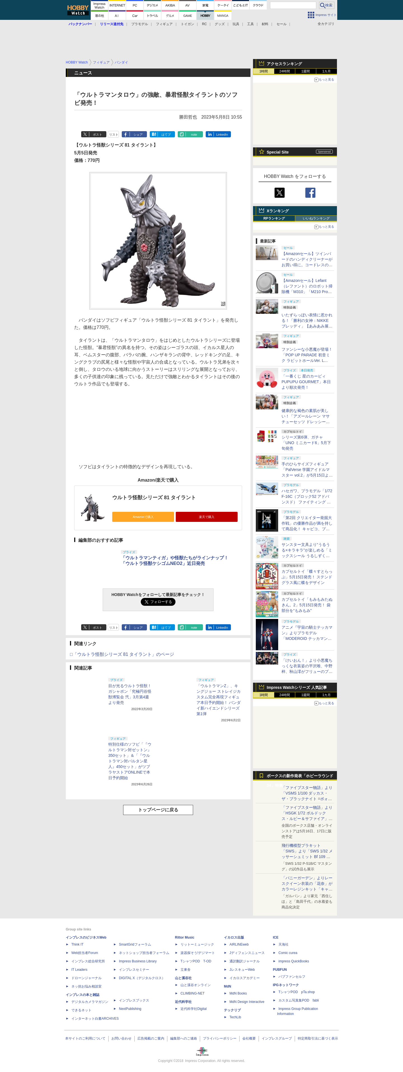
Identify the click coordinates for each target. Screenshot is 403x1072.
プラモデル (139, 24)
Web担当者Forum (84, 953)
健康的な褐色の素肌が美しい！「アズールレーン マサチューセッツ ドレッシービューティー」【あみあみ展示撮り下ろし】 (307, 421)
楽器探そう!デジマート (198, 953)
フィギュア (164, 24)
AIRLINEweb (239, 944)
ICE (275, 937)
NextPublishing (130, 1009)
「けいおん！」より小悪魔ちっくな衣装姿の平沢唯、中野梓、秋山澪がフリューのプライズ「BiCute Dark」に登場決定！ (307, 671)
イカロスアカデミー (244, 978)
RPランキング (274, 218)
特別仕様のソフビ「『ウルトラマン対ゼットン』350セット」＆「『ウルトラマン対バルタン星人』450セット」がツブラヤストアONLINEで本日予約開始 (129, 761)
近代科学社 (183, 1002)
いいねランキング (316, 218)
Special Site (278, 152)
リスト (113, 134)
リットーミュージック (197, 944)
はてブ (166, 134)
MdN (227, 986)
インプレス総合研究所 (88, 961)
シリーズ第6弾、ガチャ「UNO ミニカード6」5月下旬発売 (306, 443)
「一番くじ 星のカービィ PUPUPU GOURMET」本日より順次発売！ (306, 382)
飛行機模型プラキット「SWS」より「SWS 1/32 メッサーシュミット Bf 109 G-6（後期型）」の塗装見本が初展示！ (307, 856)
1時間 (263, 71)
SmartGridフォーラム (135, 944)
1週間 (305, 71)
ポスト (97, 134)
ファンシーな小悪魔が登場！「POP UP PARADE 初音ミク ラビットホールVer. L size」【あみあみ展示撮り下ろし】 (307, 360)
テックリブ (232, 1010)
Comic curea (287, 953)
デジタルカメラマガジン (89, 1002)
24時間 (284, 71)
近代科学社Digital (194, 1009)
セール (282, 24)
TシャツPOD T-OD (196, 961)
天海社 (283, 944)
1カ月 (326, 71)
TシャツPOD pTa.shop (296, 992)
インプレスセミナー (134, 970)
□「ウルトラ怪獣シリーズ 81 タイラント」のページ (122, 654)
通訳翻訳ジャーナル (244, 961)
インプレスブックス (134, 1000)
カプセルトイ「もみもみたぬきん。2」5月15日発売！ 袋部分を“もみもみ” (307, 605)
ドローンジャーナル (86, 978)
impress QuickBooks (293, 961)
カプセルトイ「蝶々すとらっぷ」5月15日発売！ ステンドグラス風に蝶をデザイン (307, 577)
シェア (138, 134)
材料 (265, 24)
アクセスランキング (284, 64)
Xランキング (278, 211)
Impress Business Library (138, 961)
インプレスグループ (277, 1038)
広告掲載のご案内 (150, 1038)
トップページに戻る (158, 809)
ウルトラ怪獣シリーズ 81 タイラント (154, 497)
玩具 (236, 24)
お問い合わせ (121, 1038)
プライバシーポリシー (219, 1038)
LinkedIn (222, 134)
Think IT (77, 944)
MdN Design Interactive (246, 1002)
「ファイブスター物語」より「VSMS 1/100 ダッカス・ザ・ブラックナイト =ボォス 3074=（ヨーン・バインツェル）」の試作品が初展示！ (307, 798)
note (194, 134)
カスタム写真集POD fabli (298, 1000)
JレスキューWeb (242, 970)
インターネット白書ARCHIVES (95, 1019)
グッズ (220, 24)
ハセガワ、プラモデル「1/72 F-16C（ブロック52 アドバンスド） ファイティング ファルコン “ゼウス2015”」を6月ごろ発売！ (307, 502)
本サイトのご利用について (85, 1038)
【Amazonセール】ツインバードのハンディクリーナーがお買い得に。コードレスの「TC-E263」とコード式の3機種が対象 (307, 264)
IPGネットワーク (286, 985)
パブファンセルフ (291, 977)
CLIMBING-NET (193, 993)
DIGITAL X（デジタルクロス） (142, 978)
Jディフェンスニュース (247, 953)
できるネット (81, 1010)
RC (204, 24)
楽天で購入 (206, 517)
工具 (250, 24)
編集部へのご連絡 (183, 1038)
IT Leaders (79, 970)
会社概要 (249, 1038)
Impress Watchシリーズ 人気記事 (297, 687)
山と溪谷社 (183, 978)
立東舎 (186, 970)
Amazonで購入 (143, 517)
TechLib (235, 1017)
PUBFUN (280, 970)
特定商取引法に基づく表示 (318, 1038)
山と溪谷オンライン (196, 985)
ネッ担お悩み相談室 (86, 986)
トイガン (187, 24)
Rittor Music (184, 937)
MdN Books (238, 993)
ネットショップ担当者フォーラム (144, 953)
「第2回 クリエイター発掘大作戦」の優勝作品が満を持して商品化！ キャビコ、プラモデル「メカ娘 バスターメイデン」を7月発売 (307, 528)
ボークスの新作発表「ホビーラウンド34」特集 (300, 777)
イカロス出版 (234, 937)
